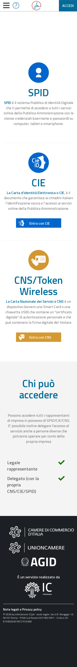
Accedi (68, 5)
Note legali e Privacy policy (22, 609)
